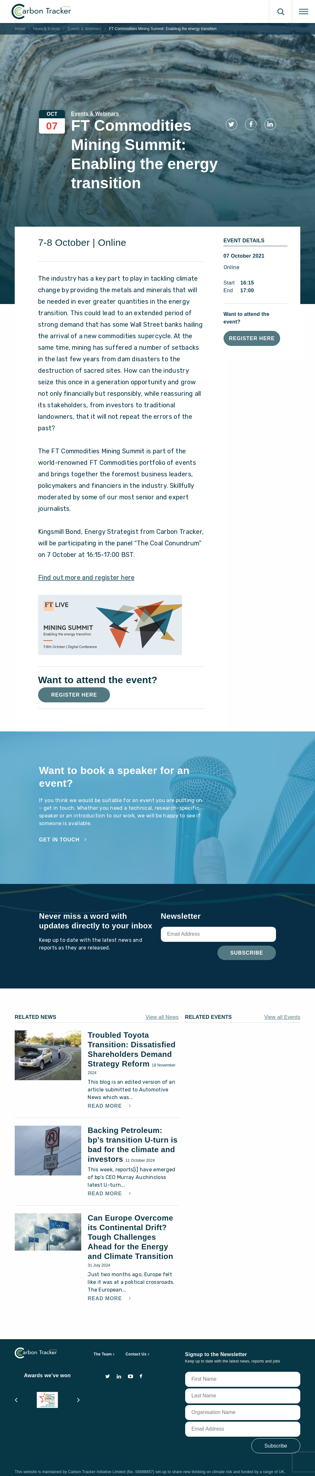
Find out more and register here (86, 559)
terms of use (60, 1465)
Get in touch (59, 821)
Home (20, 29)
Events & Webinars (84, 29)
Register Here (252, 320)
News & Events (46, 29)
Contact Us (136, 1335)
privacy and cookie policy (109, 1465)
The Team (103, 1335)
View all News (162, 998)
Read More (105, 1087)
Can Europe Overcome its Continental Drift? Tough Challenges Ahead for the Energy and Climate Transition (130, 1218)
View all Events (282, 998)
